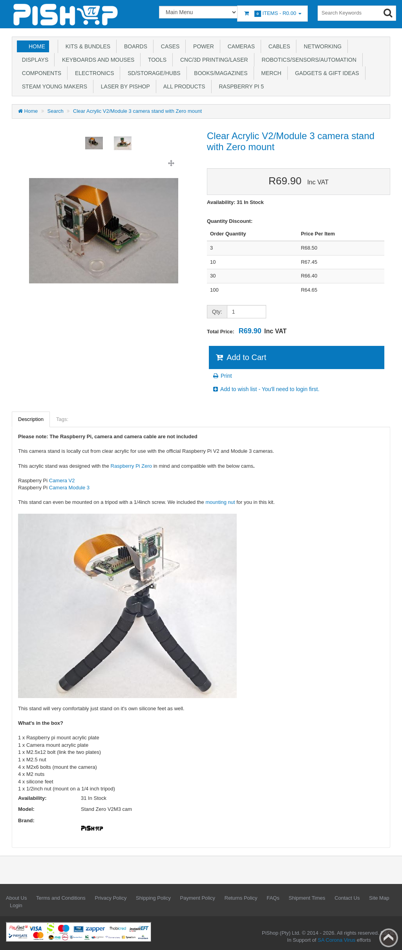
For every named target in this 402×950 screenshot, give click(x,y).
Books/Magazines (219, 73)
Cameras (240, 46)
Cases (168, 46)
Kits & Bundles (86, 46)
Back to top (388, 937)
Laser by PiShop (124, 86)
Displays (33, 60)
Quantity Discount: (229, 221)
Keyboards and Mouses (96, 60)
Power (202, 46)
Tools (155, 60)
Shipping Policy (153, 898)
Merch (269, 73)
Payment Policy (198, 898)
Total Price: (247, 331)
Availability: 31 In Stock (235, 202)
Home (37, 46)
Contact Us (347, 898)
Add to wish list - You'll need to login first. (266, 389)
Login (16, 905)
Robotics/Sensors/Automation (307, 60)
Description (31, 419)
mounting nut (220, 502)
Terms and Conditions (61, 898)
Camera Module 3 (69, 488)
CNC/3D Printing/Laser (212, 60)
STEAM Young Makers (53, 86)
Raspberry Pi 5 (240, 86)
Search (56, 111)
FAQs (273, 898)
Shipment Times (307, 898)
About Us (16, 898)
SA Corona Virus (336, 940)
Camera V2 (62, 480)
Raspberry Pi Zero (131, 466)
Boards (134, 46)
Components (40, 73)
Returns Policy (241, 898)
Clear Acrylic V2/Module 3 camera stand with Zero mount (137, 111)
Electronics (93, 73)
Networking (321, 46)
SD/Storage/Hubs (152, 73)
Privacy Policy (110, 898)
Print (222, 376)
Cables (277, 46)
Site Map (379, 898)
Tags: (62, 419)
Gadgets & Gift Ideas (325, 73)
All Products (183, 86)
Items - (272, 13)
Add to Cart (240, 357)
